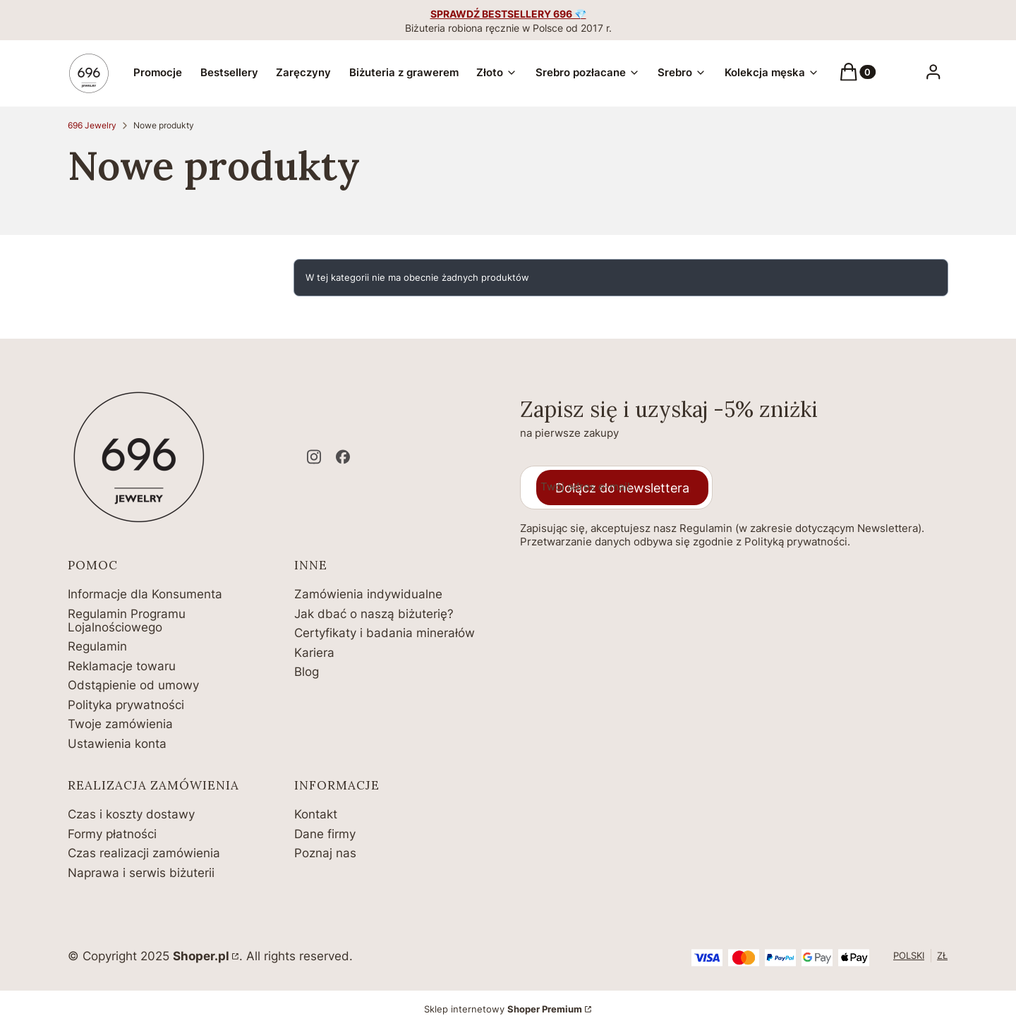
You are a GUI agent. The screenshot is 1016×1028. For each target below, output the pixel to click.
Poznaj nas (325, 853)
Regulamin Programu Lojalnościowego (127, 620)
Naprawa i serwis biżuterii (141, 873)
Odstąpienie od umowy (133, 685)
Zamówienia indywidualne (368, 594)
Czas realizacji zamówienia (144, 853)
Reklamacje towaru (122, 666)
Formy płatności (112, 834)
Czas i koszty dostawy (131, 814)
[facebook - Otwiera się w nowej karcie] (342, 457)
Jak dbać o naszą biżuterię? (374, 614)
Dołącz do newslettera (622, 487)
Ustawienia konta (117, 744)
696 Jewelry (92, 125)
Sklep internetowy (503, 1009)
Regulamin (97, 646)
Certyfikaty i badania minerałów (384, 633)
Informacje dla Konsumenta (145, 594)
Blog (306, 672)
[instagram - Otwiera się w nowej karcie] (314, 457)
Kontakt (315, 814)
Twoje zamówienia (120, 724)
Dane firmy (325, 834)
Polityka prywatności (126, 705)
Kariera (314, 653)
